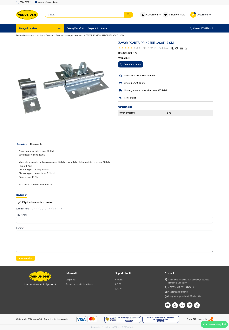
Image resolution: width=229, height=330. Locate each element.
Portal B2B (191, 319)
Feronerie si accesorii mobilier (29, 35)
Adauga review (25, 258)
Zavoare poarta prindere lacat (69, 35)
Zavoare (49, 35)
